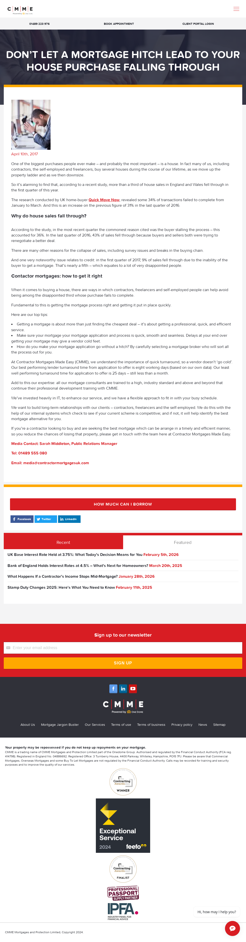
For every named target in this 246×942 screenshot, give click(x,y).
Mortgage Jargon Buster (60, 724)
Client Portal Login (198, 24)
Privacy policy (181, 724)
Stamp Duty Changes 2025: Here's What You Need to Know (61, 587)
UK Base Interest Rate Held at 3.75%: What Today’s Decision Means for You (75, 554)
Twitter (43, 519)
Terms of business (151, 724)
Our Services (95, 724)
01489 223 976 (39, 24)
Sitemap (219, 724)
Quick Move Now (104, 199)
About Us (28, 724)
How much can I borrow (123, 504)
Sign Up (123, 663)
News (202, 724)
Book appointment (119, 24)
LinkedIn (68, 519)
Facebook (21, 519)
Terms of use (121, 724)
